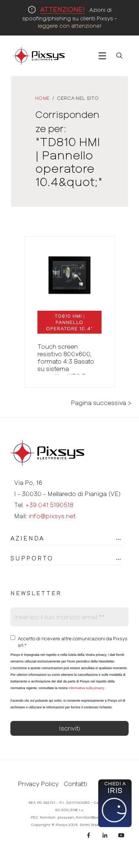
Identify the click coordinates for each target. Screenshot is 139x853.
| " (69, 322)
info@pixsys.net (52, 515)
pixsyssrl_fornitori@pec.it (81, 817)
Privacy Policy (38, 783)
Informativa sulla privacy (87, 688)
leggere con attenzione (69, 26)
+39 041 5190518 (49, 504)
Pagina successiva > (101, 402)
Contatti (75, 783)
